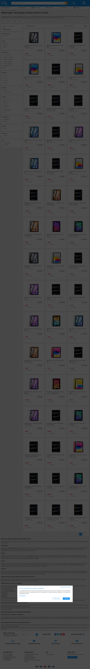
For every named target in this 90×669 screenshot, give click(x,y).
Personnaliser (57, 598)
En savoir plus (22, 595)
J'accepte (66, 598)
